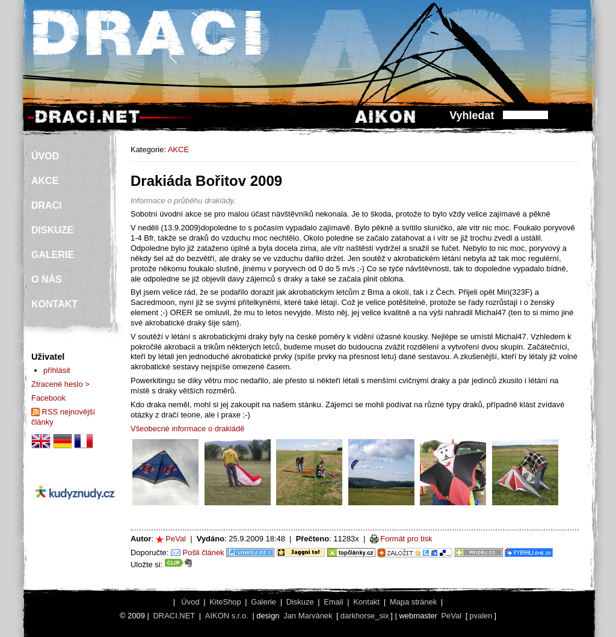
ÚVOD (45, 156)
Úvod (190, 601)
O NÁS (46, 279)
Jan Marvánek (307, 615)
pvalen (480, 615)
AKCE (178, 149)
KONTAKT (54, 304)
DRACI (46, 205)
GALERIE (52, 255)
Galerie (263, 601)
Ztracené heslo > (60, 384)
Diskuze (300, 601)
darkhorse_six (364, 615)
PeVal (175, 538)
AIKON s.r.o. (226, 615)
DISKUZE (52, 230)
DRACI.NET (174, 615)
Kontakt (366, 601)
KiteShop (225, 601)
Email (333, 601)
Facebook (48, 397)
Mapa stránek (413, 601)
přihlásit (56, 370)
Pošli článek (203, 552)
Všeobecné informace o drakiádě (187, 428)
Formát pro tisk (406, 538)
